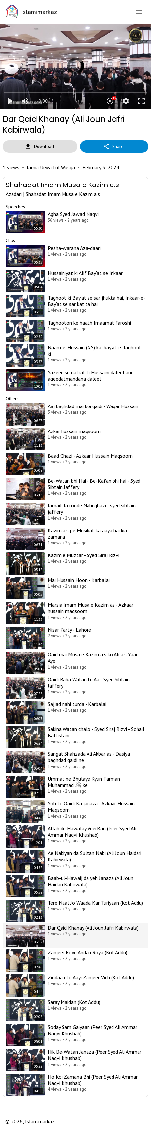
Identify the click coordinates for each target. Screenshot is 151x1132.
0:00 (43, 101)
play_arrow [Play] (9, 101)
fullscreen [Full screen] (141, 101)
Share (114, 146)
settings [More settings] (126, 101)
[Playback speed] (110, 101)
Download (40, 146)
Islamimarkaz (39, 12)
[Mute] (25, 101)
